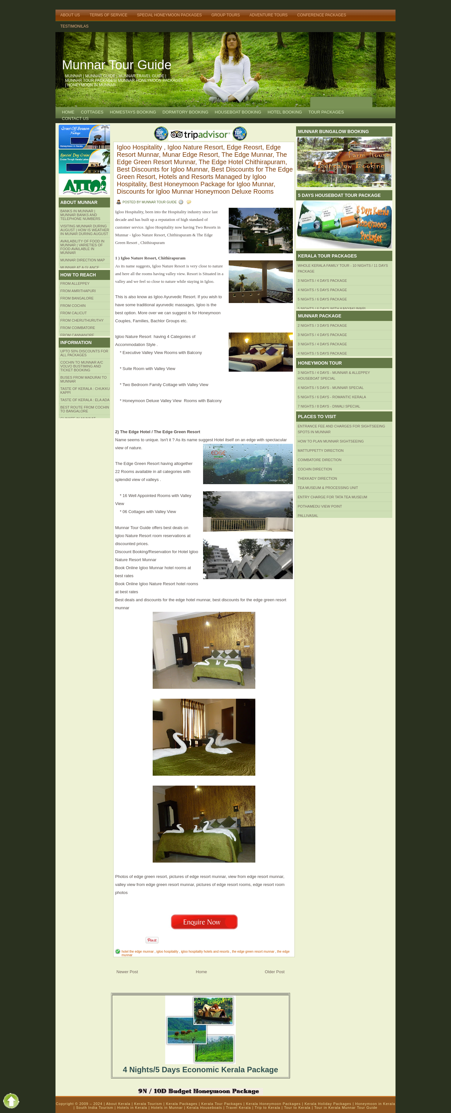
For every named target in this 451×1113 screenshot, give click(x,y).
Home (68, 112)
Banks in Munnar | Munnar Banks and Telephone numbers (80, 215)
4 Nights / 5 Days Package (322, 290)
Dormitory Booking (185, 112)
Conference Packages (321, 15)
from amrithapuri (78, 291)
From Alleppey (74, 283)
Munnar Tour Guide (117, 65)
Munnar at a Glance (79, 267)
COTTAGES (92, 112)
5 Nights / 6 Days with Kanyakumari (332, 308)
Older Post (275, 971)
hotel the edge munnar (138, 951)
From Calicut (73, 313)
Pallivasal (308, 516)
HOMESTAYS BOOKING (133, 112)
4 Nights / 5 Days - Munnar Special (331, 388)
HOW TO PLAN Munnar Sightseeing (331, 441)
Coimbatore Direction (320, 460)
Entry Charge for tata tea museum (332, 497)
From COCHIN (73, 306)
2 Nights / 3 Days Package (322, 325)
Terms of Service (108, 15)
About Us (70, 15)
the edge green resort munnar (253, 951)
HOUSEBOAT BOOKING (238, 112)
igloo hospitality (167, 951)
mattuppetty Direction (321, 450)
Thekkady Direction (317, 478)
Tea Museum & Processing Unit (328, 488)
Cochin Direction (315, 469)
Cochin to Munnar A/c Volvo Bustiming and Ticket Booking (81, 366)
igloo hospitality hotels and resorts (205, 951)
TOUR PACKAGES (326, 112)
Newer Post (127, 971)
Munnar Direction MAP (82, 260)
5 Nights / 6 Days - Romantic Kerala (332, 397)
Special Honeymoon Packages (169, 15)
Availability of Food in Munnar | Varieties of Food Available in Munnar (82, 247)
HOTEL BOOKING (285, 112)
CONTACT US (75, 118)
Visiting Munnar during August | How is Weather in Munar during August (84, 230)
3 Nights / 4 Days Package (322, 280)
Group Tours (225, 15)
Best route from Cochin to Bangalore (84, 409)
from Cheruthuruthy (82, 320)
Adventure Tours (269, 15)
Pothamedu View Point (320, 506)
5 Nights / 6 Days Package (322, 299)
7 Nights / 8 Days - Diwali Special (329, 406)
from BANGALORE (77, 298)
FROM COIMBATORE (77, 328)
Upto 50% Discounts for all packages (84, 353)
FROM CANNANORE (77, 335)
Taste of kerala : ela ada (84, 400)
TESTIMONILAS (74, 26)
